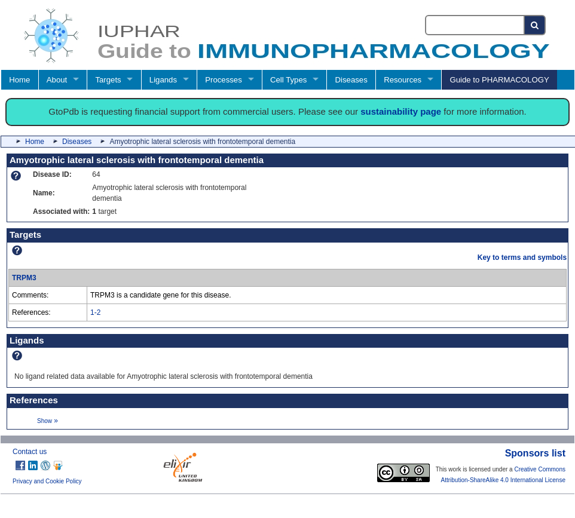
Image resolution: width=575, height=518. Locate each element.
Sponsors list (535, 453)
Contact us (30, 451)
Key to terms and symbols (522, 257)
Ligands (163, 79)
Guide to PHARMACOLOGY (499, 79)
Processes (223, 79)
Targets (108, 79)
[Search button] (535, 25)
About (57, 79)
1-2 (95, 312)
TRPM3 (24, 278)
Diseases (351, 79)
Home (19, 79)
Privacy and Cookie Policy (47, 481)
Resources (402, 79)
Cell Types (288, 79)
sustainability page (400, 111)
